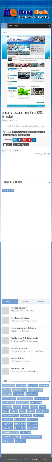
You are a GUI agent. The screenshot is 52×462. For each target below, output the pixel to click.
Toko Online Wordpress (32, 437)
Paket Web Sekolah (34, 132)
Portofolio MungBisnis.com (15, 459)
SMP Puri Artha (13, 126)
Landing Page (36, 403)
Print (17, 145)
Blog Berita (21, 385)
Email (7, 145)
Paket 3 (34, 407)
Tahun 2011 (20, 420)
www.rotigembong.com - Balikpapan (23, 327)
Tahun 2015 (32, 424)
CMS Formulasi (18, 132)
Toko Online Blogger (11, 437)
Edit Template (22, 403)
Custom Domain (41, 398)
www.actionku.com (17, 368)
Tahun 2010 (8, 420)
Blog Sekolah (31, 394)
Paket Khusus (42, 411)
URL (25, 145)
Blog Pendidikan (35, 390)
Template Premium (10, 432)
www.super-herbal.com (19, 307)
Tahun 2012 (32, 420)
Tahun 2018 (23, 135)
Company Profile (25, 398)
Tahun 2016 (8, 428)
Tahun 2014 (20, 424)
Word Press (21, 441)
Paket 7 (23, 411)
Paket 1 (17, 407)
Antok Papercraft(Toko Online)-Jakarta (24, 338)
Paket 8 (31, 411)
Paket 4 (43, 407)
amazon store (8, 385)
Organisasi (7, 407)
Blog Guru (44, 385)
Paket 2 (26, 407)
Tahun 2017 (20, 428)
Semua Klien (8, 135)
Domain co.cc (8, 403)
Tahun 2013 (8, 424)
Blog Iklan (7, 390)
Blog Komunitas (20, 390)
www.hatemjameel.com (19, 348)
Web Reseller (8, 441)
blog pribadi (19, 394)
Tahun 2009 (39, 415)
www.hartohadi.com (17, 358)
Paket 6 (14, 411)
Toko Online (26, 432)
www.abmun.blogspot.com (20, 317)
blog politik (7, 394)
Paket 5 (6, 411)
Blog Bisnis (33, 385)
